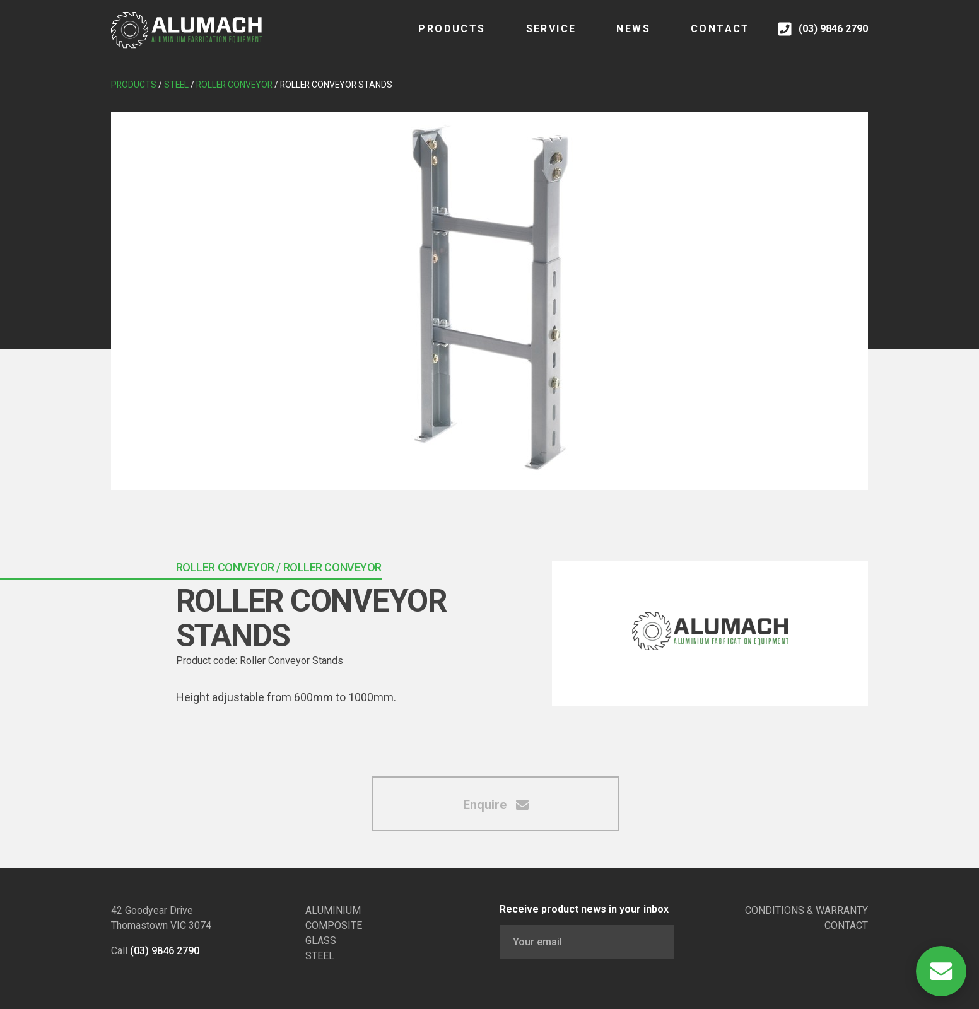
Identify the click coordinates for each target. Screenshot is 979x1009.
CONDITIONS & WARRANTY (806, 910)
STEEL (319, 956)
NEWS (621, 38)
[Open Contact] (941, 971)
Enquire (496, 804)
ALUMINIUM (333, 910)
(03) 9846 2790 (164, 951)
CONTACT (707, 38)
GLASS (320, 941)
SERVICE (538, 38)
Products (439, 38)
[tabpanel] (489, 301)
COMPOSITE (333, 925)
